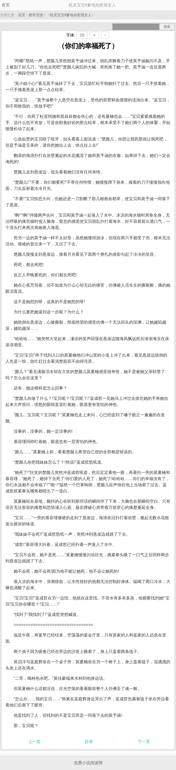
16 (82, 35)
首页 (6, 5)
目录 (89, 741)
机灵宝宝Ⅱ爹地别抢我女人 (70, 15)
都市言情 (36, 15)
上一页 (34, 741)
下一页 (144, 741)
